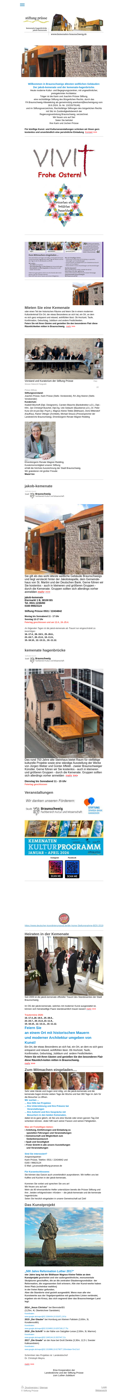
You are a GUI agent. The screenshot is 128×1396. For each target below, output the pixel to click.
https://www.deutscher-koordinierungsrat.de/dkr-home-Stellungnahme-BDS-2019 (64, 925)
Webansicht (101, 1390)
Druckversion (29, 1387)
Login (104, 1387)
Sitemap (44, 1387)
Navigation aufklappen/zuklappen (64, 4)
